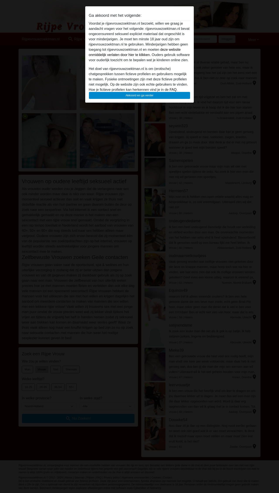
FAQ (173, 89)
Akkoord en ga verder (139, 95)
